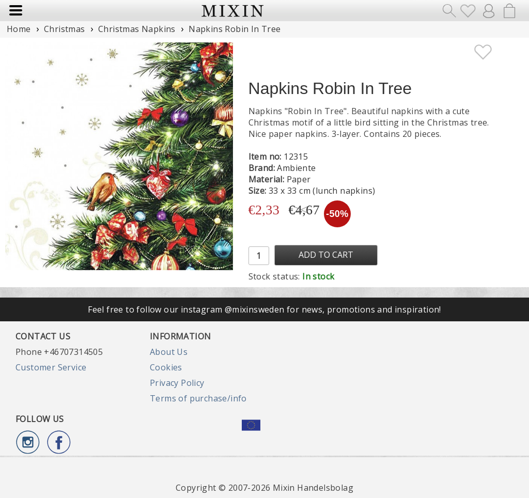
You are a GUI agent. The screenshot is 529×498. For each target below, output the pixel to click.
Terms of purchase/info (198, 398)
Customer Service (50, 367)
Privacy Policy (177, 382)
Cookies (166, 367)
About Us (169, 351)
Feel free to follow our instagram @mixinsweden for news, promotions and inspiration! (264, 309)
